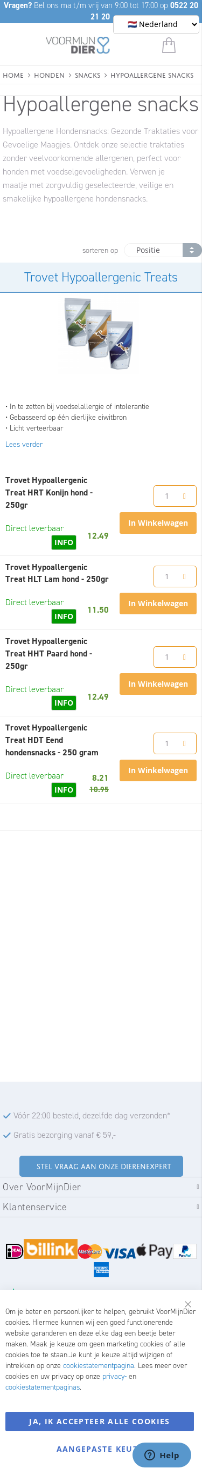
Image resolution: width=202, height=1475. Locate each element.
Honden (49, 74)
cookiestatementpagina (98, 1365)
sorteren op (100, 250)
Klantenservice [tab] (35, 1207)
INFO (63, 542)
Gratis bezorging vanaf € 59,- (64, 1135)
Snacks (87, 74)
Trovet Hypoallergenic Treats (101, 277)
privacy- (114, 1376)
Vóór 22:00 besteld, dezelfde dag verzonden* (92, 1115)
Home (13, 74)
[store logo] (78, 47)
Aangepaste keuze (100, 1449)
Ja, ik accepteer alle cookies (99, 1421)
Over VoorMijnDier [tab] (42, 1187)
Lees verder (24, 444)
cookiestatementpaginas (42, 1387)
